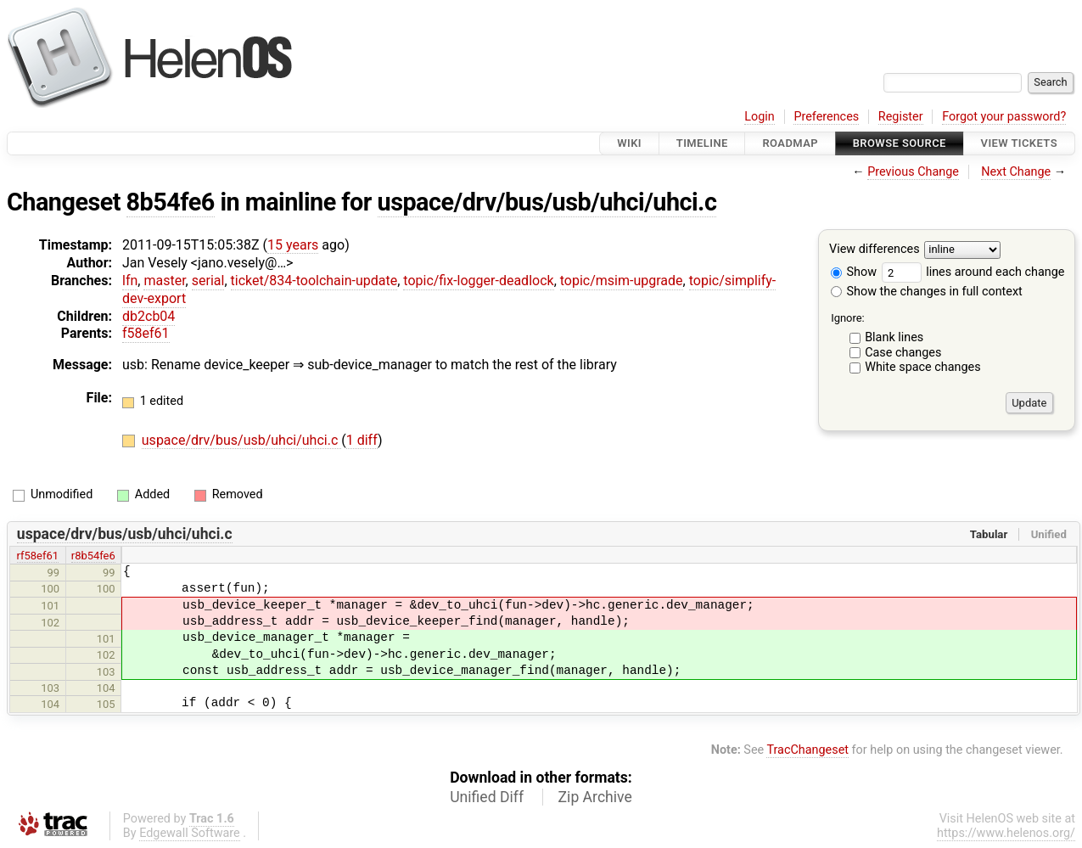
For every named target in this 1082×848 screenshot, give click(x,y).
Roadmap (790, 143)
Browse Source (899, 143)
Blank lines (894, 337)
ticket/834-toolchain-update (314, 280)
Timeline (702, 143)
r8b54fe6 (93, 555)
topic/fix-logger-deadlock (478, 280)
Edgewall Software (189, 833)
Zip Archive (595, 797)
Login (759, 117)
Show (854, 272)
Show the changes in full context (927, 291)
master (164, 280)
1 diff (362, 440)
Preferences (826, 117)
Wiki (629, 143)
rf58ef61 (38, 555)
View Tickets (1019, 143)
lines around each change (973, 272)
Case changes (903, 352)
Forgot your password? (1004, 117)
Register (900, 117)
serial (208, 280)
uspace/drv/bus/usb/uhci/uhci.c (547, 202)
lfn (129, 280)
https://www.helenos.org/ (1006, 833)
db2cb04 (148, 316)
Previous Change (913, 172)
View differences (874, 250)
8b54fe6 (170, 202)
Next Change (1016, 172)
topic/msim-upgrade (621, 280)
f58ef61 (146, 333)
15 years (292, 245)
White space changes (923, 367)
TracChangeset (807, 750)
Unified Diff (487, 797)
